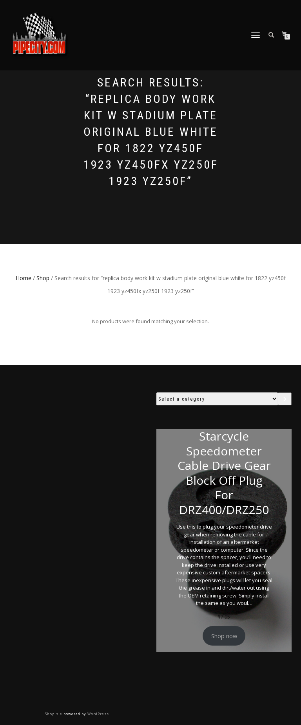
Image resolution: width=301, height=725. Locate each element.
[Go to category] (285, 398)
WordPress (97, 713)
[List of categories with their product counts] (217, 398)
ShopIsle (54, 713)
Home (23, 278)
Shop (42, 278)
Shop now (224, 636)
